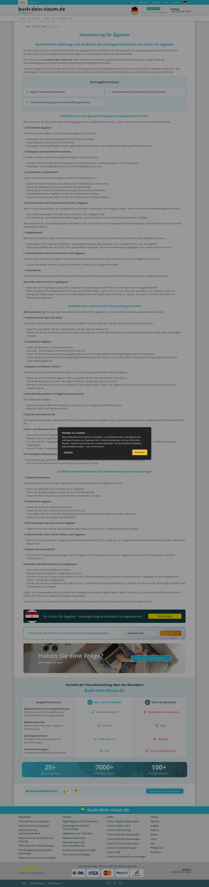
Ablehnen (68, 452)
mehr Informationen (94, 446)
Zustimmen (139, 452)
